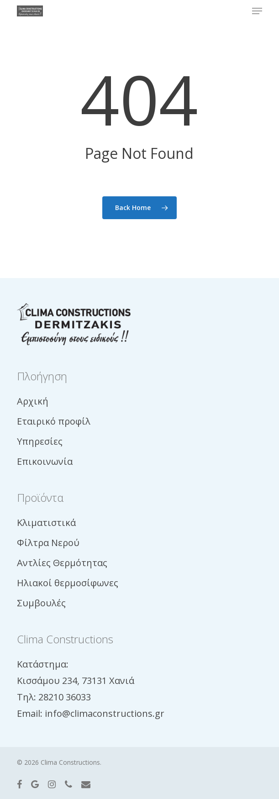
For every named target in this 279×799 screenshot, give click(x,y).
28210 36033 (64, 697)
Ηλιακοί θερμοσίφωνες (67, 583)
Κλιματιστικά (46, 522)
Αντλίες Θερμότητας (62, 563)
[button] (257, 11)
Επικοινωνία (45, 461)
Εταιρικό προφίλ (53, 421)
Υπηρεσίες (40, 441)
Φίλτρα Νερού (48, 542)
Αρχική (32, 401)
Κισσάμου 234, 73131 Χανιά (75, 680)
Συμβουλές (41, 603)
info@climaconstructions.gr (104, 713)
